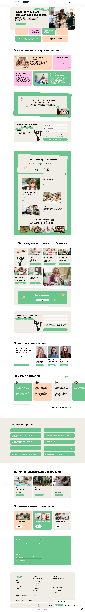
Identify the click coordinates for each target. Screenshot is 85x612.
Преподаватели (19, 580)
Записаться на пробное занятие (55, 139)
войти (70, 2)
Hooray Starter (32, 258)
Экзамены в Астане (36, 590)
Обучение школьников (37, 578)
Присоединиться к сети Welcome (59, 578)
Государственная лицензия (43, 605)
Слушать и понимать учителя (33, 261)
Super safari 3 (19, 277)
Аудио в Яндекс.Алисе (22, 595)
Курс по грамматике (37, 585)
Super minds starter (34, 278)
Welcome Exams (36, 588)
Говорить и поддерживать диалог (20, 280)
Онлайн (34, 586)
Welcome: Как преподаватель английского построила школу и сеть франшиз (43, 523)
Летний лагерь (36, 583)
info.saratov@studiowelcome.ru (58, 587)
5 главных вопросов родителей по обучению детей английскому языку (61, 523)
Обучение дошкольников (38, 579)
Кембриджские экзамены (38, 591)
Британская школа (36, 581)
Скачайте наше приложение (53, 605)
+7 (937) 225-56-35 (56, 585)
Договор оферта (30, 600)
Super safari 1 (48, 257)
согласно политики (60, 136)
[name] (55, 125)
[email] (55, 131)
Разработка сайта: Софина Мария (42, 609)
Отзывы (17, 582)
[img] (35, 251)
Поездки (34, 595)
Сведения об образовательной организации (19, 585)
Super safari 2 (63, 257)
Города (54, 579)
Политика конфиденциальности (20, 600)
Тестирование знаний (37, 593)
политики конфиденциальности (50, 134)
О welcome (18, 578)
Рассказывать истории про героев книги (47, 261)
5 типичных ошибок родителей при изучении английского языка (22, 523)
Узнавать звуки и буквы (62, 260)
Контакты (17, 588)
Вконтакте (55, 592)
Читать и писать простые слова (34, 280)
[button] (61, 2)
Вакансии (17, 586)
